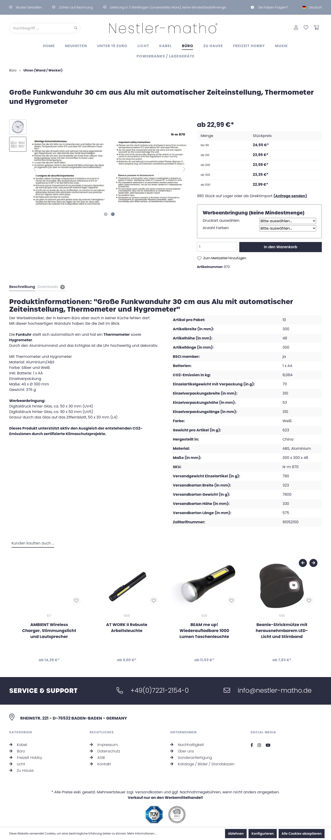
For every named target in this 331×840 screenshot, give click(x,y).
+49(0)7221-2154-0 (153, 690)
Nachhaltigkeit (187, 744)
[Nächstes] (184, 169)
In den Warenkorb (280, 247)
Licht (17, 764)
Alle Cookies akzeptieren (302, 833)
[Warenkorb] (316, 28)
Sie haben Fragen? (269, 7)
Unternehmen (183, 732)
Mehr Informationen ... (142, 833)
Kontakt (100, 764)
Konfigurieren (262, 833)
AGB (97, 757)
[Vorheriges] (34, 169)
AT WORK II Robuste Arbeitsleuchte (126, 628)
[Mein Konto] (296, 28)
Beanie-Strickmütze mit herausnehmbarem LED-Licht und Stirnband (282, 631)
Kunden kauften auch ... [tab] (32, 543)
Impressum (104, 744)
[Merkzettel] (306, 28)
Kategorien (20, 732)
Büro (17, 751)
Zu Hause (21, 770)
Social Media (263, 732)
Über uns (182, 751)
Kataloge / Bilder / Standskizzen (202, 764)
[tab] (21, 286)
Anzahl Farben (216, 228)
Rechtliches (102, 732)
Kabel (18, 744)
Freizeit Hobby (25, 757)
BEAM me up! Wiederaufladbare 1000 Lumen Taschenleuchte (204, 631)
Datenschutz (105, 751)
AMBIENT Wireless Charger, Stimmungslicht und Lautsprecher (49, 631)
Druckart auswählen (221, 220)
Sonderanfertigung (191, 757)
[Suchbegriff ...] (40, 28)
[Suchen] (75, 28)
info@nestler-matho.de (267, 690)
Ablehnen (236, 833)
